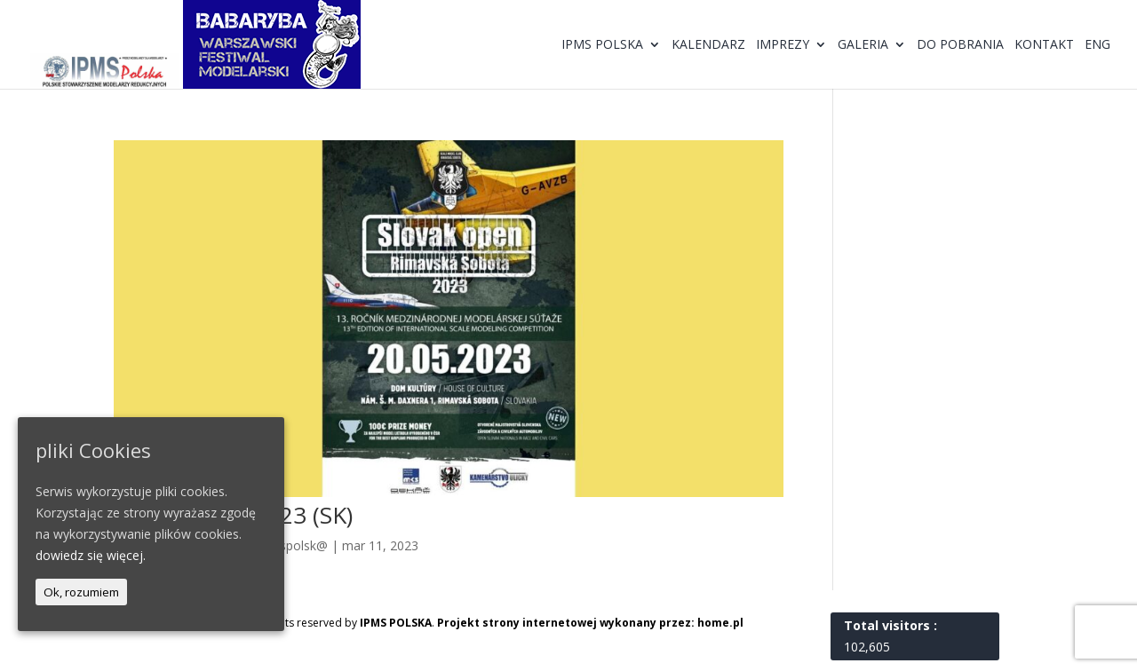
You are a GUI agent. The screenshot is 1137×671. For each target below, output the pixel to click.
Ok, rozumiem (81, 592)
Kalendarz (708, 45)
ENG (1097, 45)
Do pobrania (960, 45)
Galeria (863, 45)
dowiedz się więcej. (91, 555)
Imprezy (782, 45)
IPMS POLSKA (396, 622)
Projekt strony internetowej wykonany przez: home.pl (590, 622)
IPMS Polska (602, 45)
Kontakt (1044, 45)
